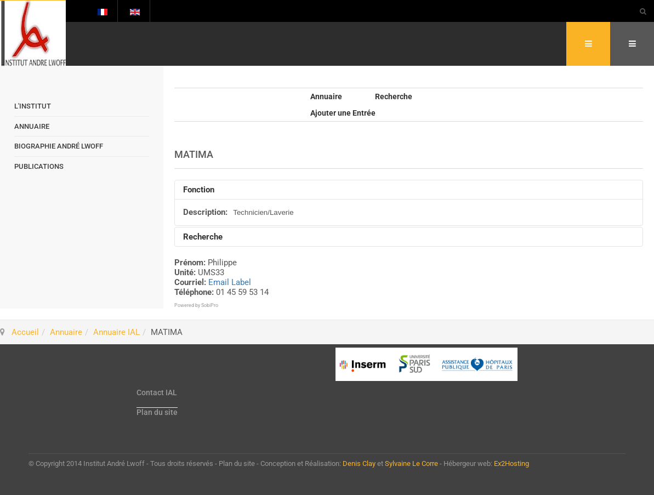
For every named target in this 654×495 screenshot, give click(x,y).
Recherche (393, 96)
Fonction (198, 190)
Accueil (25, 332)
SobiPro (209, 305)
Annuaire (326, 96)
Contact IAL (157, 392)
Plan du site (157, 412)
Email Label (229, 282)
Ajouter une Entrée (343, 113)
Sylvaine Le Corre (411, 463)
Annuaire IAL (116, 332)
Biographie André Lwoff (58, 146)
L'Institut (32, 106)
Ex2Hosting (511, 463)
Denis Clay (359, 463)
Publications (39, 166)
